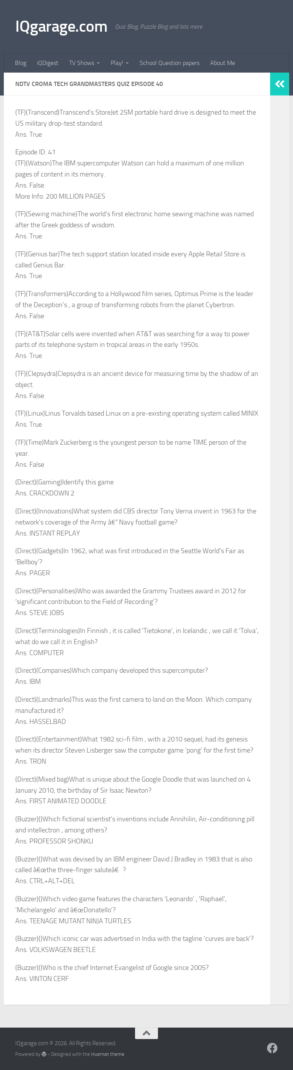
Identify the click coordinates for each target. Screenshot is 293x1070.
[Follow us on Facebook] (272, 1048)
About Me (222, 62)
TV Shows (81, 62)
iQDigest (47, 62)
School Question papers (170, 62)
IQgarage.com (61, 26)
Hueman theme (107, 1054)
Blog (20, 62)
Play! (117, 62)
